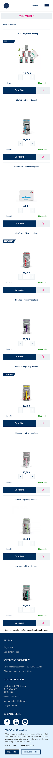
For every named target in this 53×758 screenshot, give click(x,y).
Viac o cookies (10, 745)
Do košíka (19, 90)
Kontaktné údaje (14, 679)
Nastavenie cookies (31, 752)
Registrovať (8, 647)
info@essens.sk (10, 705)
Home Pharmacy (10, 24)
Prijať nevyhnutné (27, 745)
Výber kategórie (26, 16)
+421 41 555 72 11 (12, 696)
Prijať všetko (12, 752)
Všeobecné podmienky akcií (35, 630)
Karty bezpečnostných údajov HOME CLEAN (23, 667)
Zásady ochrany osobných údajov (18, 671)
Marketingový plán (11, 652)
